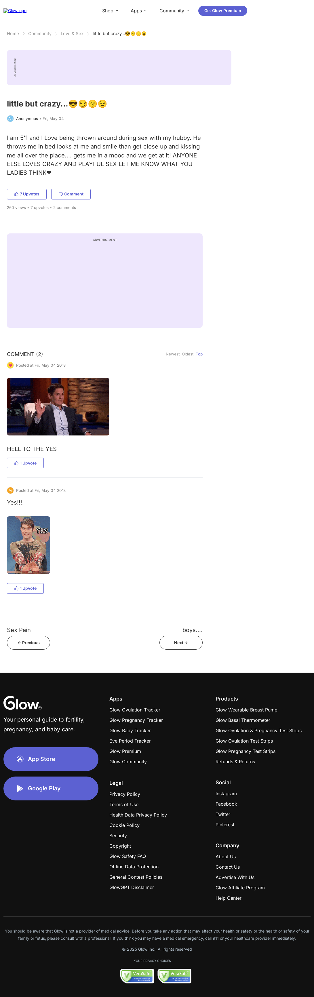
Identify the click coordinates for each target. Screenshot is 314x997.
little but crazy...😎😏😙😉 (120, 33)
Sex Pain (19, 629)
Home (13, 33)
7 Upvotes (26, 193)
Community (40, 33)
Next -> (181, 642)
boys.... (192, 629)
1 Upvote (25, 463)
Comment (70, 193)
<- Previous (29, 642)
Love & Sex (72, 33)
